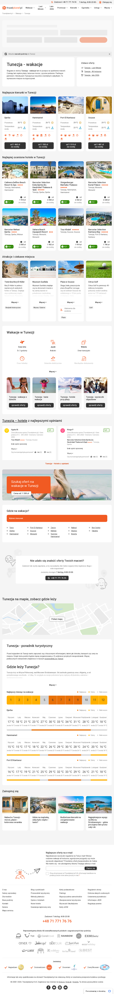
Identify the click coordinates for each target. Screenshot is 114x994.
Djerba (12, 531)
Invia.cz (62, 982)
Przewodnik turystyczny (40, 893)
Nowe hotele (36, 904)
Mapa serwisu (7, 911)
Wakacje (19, 13)
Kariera (5, 907)
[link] (41, 7)
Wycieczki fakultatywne (68, 904)
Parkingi (62, 893)
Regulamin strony (94, 890)
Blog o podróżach (37, 890)
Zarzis (53, 528)
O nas (4, 890)
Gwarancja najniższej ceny (41, 907)
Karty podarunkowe (66, 890)
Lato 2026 (52, 7)
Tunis (12, 528)
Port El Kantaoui (36, 528)
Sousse (33, 531)
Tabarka (95, 531)
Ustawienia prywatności (97, 897)
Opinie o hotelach (37, 900)
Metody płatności (37, 897)
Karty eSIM (63, 907)
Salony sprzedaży (9, 893)
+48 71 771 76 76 (57, 921)
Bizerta (74, 534)
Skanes (74, 531)
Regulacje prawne (94, 904)
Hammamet (14, 534)
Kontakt (5, 904)
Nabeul (74, 528)
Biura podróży (7, 900)
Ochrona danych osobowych (99, 893)
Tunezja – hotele (14, 421)
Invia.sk (68, 982)
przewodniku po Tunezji (54, 659)
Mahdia (53, 531)
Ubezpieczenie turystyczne (70, 900)
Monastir (33, 534)
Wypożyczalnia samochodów (70, 897)
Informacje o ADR (94, 900)
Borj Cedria (96, 528)
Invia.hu (76, 982)
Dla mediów (7, 897)
